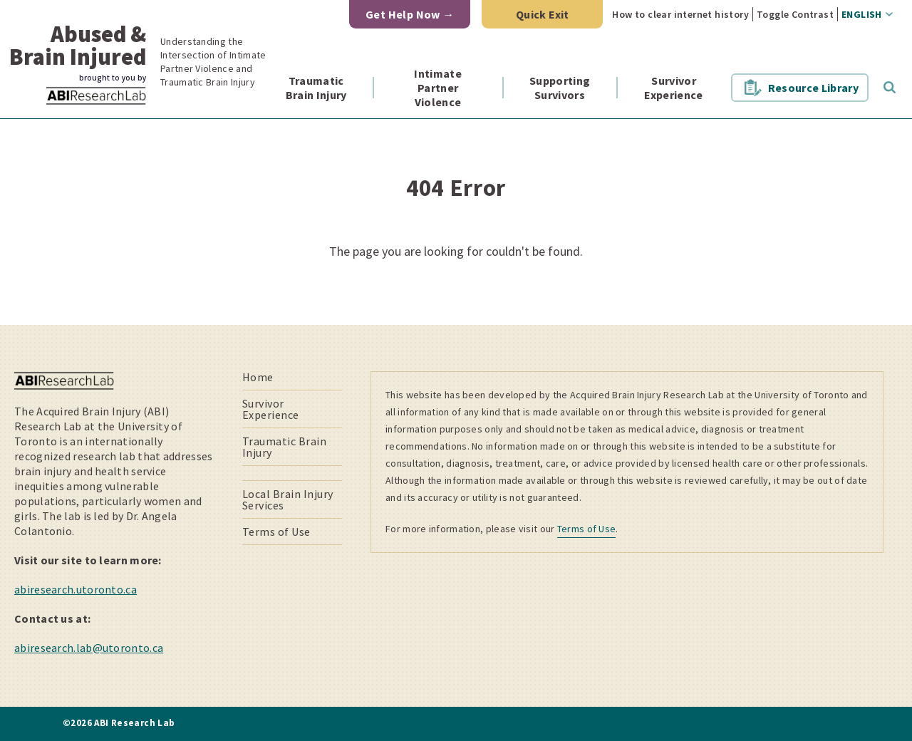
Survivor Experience (673, 87)
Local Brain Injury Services (287, 499)
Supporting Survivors (559, 87)
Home (258, 377)
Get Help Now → (410, 14)
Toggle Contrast (795, 14)
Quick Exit (542, 14)
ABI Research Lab (117, 104)
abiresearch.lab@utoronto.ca (88, 648)
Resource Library (813, 88)
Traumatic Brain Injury (316, 87)
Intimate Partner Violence (438, 87)
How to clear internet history (680, 14)
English (861, 14)
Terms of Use (276, 531)
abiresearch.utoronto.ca (75, 589)
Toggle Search (889, 87)
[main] (456, 222)
